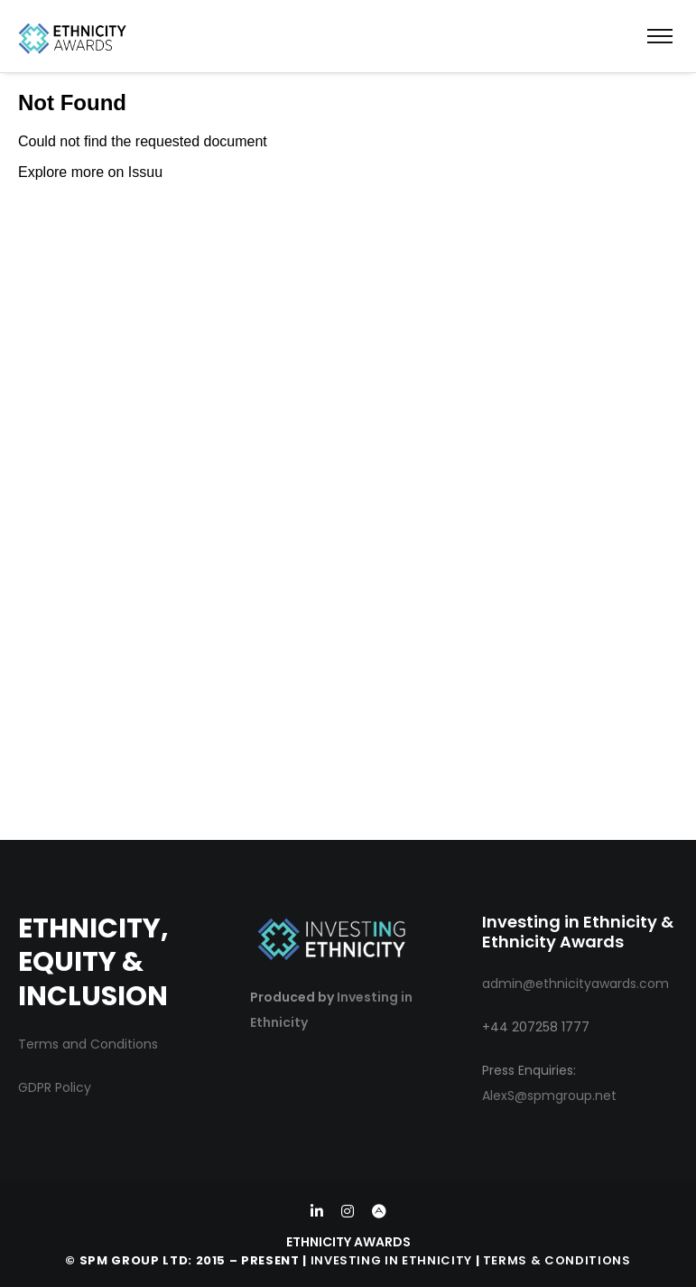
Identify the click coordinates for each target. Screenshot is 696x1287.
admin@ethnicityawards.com (575, 984)
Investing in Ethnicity (391, 1260)
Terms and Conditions (88, 1044)
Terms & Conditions (557, 1260)
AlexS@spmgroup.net (549, 1095)
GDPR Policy (54, 1087)
